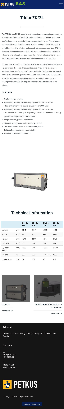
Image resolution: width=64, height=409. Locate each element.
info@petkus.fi (8, 365)
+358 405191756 (9, 367)
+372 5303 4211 (8, 357)
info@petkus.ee (9, 354)
